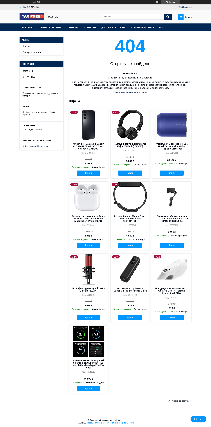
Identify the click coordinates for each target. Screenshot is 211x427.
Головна (27, 27)
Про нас (74, 27)
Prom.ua (120, 420)
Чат (198, 419)
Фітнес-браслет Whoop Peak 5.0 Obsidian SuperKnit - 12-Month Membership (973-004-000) (88, 364)
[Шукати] (168, 17)
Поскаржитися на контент (98, 423)
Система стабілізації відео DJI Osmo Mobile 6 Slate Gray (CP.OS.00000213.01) (172, 218)
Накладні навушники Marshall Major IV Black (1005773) (130, 145)
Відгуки (26, 46)
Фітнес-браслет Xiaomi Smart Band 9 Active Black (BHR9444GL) (130, 218)
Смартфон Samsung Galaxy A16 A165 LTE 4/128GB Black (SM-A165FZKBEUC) (88, 146)
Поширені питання (142, 27)
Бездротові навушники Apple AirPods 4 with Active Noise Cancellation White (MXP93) (88, 218)
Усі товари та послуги (178, 401)
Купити (88, 173)
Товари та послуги (49, 27)
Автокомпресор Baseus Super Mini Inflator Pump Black (130, 289)
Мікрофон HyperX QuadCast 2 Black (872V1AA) (88, 289)
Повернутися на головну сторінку (130, 92)
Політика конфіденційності (122, 423)
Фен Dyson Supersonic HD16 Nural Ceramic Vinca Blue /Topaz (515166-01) (172, 146)
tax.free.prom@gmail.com (36, 146)
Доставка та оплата (113, 27)
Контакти (90, 27)
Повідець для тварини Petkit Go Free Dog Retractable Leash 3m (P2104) (171, 290)
